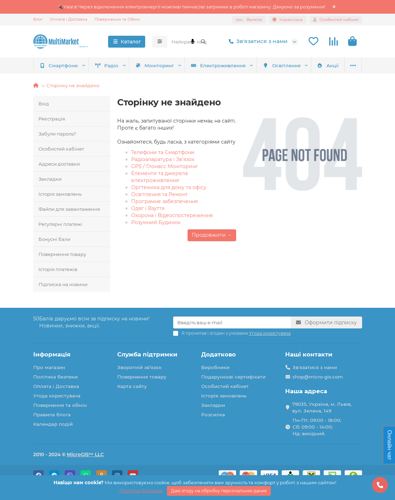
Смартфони (59, 65)
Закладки (50, 179)
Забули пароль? (57, 134)
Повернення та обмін (60, 405)
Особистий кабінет (61, 149)
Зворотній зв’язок (139, 367)
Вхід (43, 103)
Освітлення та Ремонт (159, 194)
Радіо (107, 65)
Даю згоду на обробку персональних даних (219, 490)
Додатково (218, 354)
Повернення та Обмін (117, 19)
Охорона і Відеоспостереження (172, 215)
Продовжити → (212, 235)
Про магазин (49, 367)
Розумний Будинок (156, 222)
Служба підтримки (147, 354)
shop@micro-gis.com (317, 377)
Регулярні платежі (60, 224)
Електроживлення (218, 65)
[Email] (232, 322)
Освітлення (282, 65)
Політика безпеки (55, 377)
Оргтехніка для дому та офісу (168, 187)
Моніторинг (154, 65)
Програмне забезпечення (164, 201)
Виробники (215, 367)
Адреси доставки (59, 164)
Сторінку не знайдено (73, 85)
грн (248, 19)
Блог (38, 19)
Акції (328, 65)
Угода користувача (56, 395)
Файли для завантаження (69, 209)
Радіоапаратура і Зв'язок (163, 159)
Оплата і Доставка (68, 19)
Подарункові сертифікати (233, 377)
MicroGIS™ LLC (85, 454)
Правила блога (52, 414)
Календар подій (53, 424)
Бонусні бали (54, 239)
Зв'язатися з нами (257, 41)
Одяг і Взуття (147, 208)
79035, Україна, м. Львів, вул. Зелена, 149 (322, 407)
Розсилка (213, 414)
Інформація (52, 354)
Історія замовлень (60, 194)
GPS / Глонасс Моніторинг (164, 166)
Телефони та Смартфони (163, 152)
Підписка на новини (62, 284)
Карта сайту (132, 386)
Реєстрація (51, 118)
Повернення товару (62, 254)
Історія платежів (57, 269)
